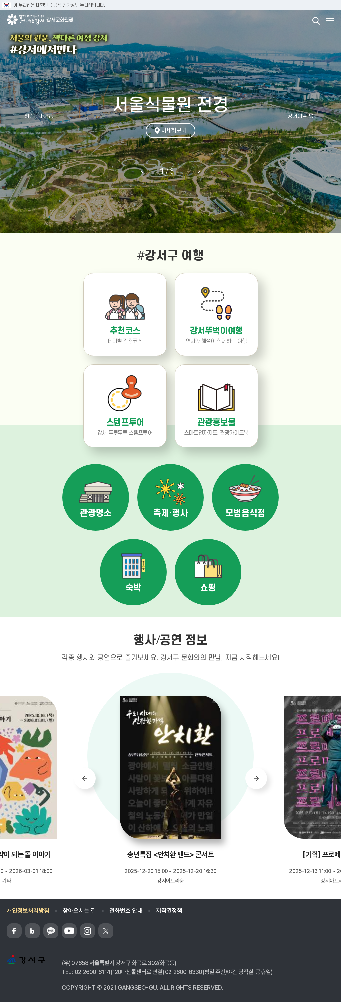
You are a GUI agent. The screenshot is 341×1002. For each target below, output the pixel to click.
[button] (29, 116)
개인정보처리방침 (28, 910)
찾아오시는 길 (79, 910)
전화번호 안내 (126, 910)
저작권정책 (169, 910)
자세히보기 (173, 130)
